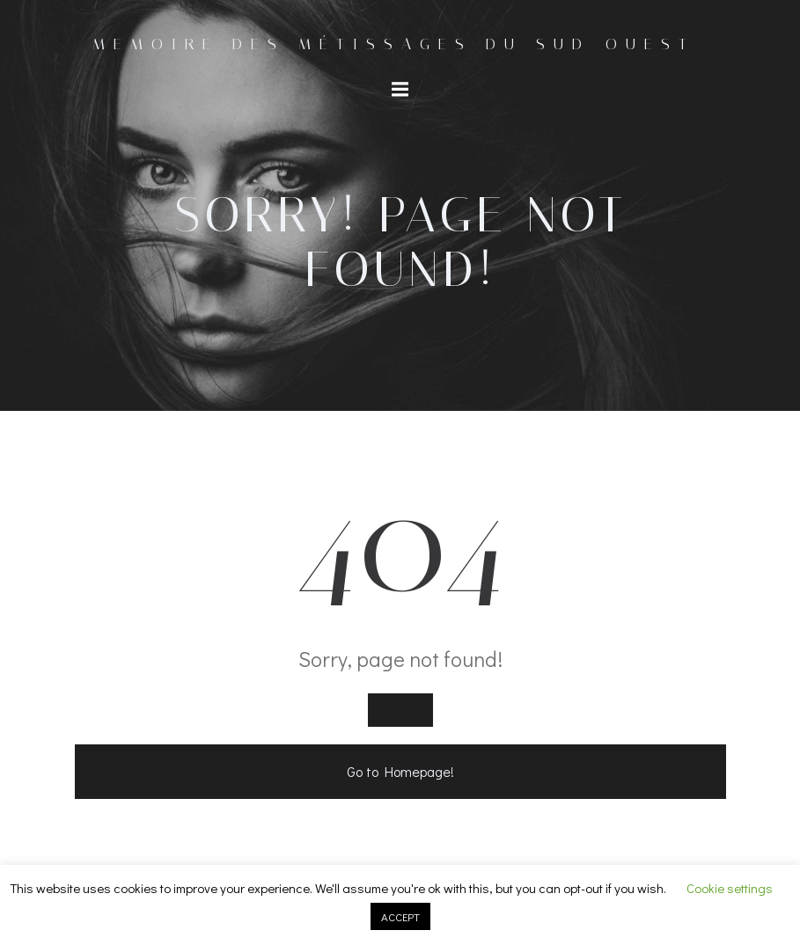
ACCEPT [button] (400, 916)
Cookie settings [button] (729, 888)
